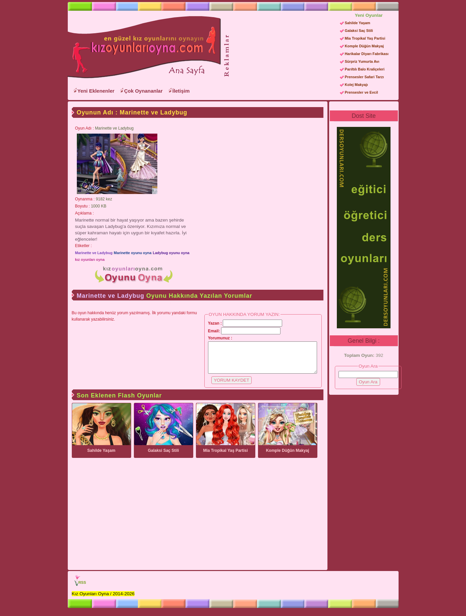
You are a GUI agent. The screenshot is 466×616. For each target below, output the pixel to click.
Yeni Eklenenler (96, 91)
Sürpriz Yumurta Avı (362, 61)
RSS (82, 588)
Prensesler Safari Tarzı (364, 77)
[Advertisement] (281, 54)
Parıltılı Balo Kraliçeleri (364, 69)
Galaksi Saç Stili (359, 31)
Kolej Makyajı (356, 85)
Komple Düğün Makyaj (364, 46)
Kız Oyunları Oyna (142, 47)
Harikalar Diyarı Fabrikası (367, 54)
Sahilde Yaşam (357, 23)
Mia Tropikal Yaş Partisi (365, 38)
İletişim (181, 91)
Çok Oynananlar (143, 91)
